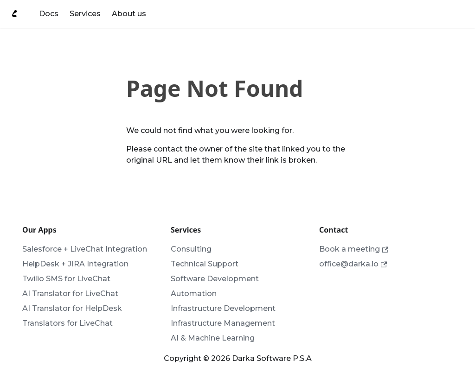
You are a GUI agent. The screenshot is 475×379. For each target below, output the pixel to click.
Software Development (215, 278)
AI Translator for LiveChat (70, 293)
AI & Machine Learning (213, 338)
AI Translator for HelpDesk (72, 308)
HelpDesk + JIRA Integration (75, 263)
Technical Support (204, 263)
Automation (194, 293)
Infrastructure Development (223, 308)
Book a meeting (353, 249)
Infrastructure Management (223, 323)
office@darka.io (353, 263)
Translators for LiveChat (67, 323)
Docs (48, 13)
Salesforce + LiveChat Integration (84, 249)
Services (85, 13)
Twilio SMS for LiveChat (66, 278)
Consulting (191, 249)
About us (129, 13)
